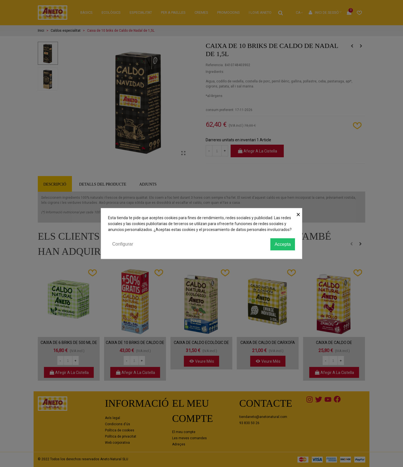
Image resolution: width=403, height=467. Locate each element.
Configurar (122, 244)
